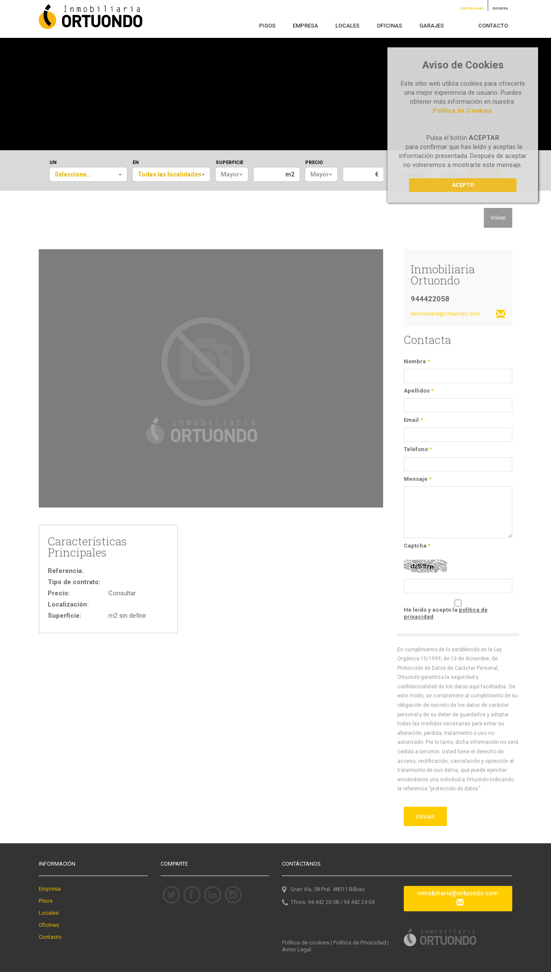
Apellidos (418, 390)
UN (53, 162)
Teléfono (418, 449)
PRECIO (314, 162)
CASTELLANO (472, 8)
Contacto (50, 937)
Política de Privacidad (359, 942)
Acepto (463, 185)
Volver (498, 217)
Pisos (46, 901)
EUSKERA (500, 8)
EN (136, 162)
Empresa (50, 888)
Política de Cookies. (463, 111)
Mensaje (417, 479)
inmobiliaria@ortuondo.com (458, 314)
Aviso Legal (296, 949)
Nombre (417, 361)
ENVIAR (425, 817)
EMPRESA (305, 25)
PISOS (267, 25)
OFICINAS (389, 25)
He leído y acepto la (446, 613)
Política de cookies (305, 942)
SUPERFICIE (229, 162)
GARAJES (431, 25)
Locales (49, 913)
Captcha (417, 545)
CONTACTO (493, 25)
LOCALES (347, 25)
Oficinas (49, 925)
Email (413, 420)
